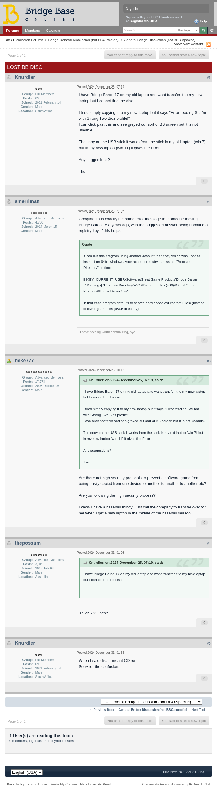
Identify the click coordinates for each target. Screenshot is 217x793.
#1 (209, 77)
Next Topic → (201, 709)
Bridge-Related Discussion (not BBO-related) (83, 40)
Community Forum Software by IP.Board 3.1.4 (176, 784)
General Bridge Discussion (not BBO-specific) (159, 40)
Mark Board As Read (95, 784)
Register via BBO (143, 21)
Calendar (53, 30)
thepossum (28, 543)
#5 (209, 643)
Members (32, 30)
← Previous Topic (102, 709)
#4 (209, 543)
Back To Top (16, 784)
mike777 (24, 360)
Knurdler (25, 77)
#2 (209, 202)
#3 (209, 361)
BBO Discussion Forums (24, 40)
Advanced (211, 30)
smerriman (27, 201)
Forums (12, 30)
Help (200, 21)
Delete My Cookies (63, 784)
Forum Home (37, 784)
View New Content (188, 44)
